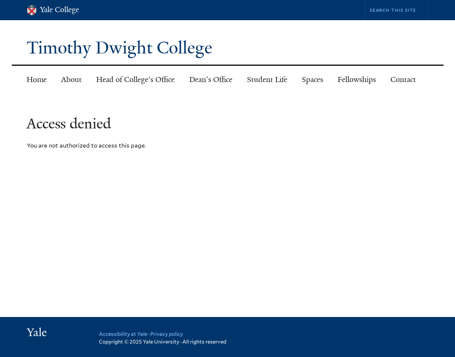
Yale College (59, 9)
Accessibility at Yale (123, 334)
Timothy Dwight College (122, 48)
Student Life (267, 79)
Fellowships (357, 79)
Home (37, 79)
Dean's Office (210, 79)
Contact (403, 79)
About (71, 79)
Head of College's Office (135, 79)
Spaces (312, 79)
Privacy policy (166, 334)
